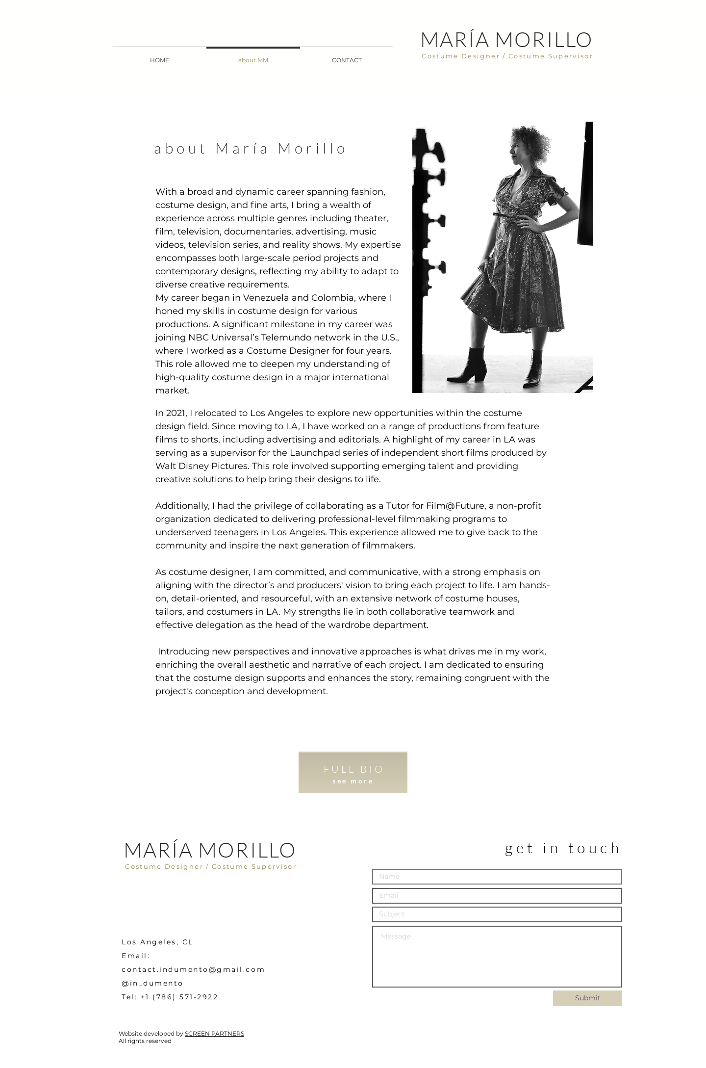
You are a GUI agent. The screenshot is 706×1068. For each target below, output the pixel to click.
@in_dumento (153, 983)
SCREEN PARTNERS (214, 1033)
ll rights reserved (147, 1040)
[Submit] (587, 998)
